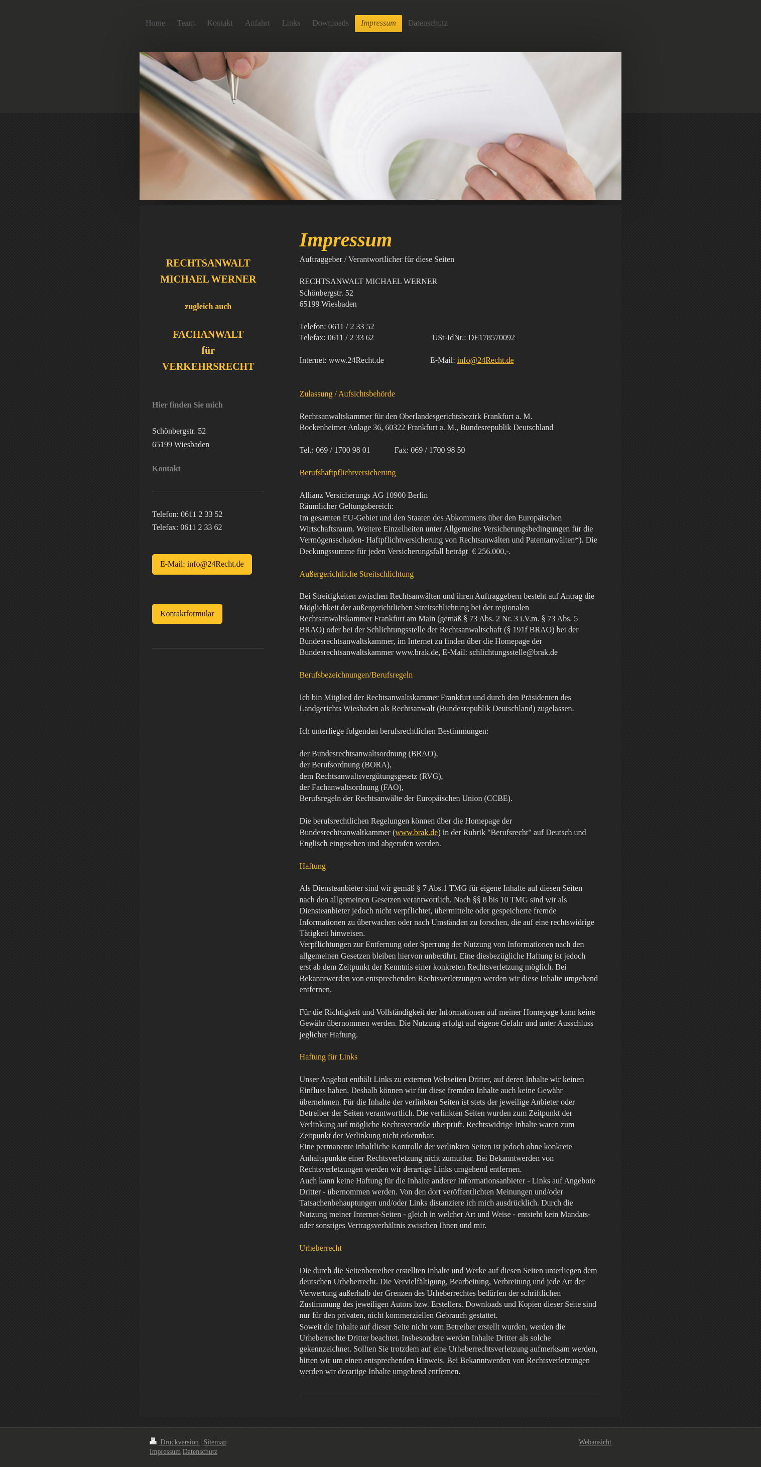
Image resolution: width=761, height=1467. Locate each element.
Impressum (165, 1451)
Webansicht (595, 1442)
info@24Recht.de (485, 360)
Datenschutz (200, 1451)
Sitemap (215, 1442)
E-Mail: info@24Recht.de (202, 564)
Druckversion (175, 1442)
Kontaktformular (187, 613)
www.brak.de (416, 832)
